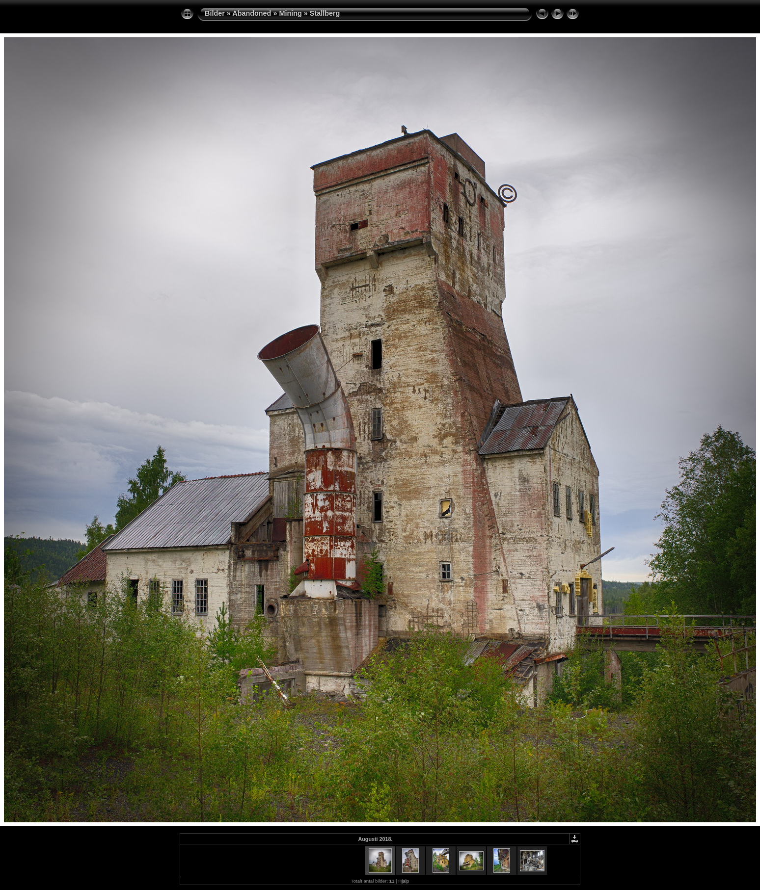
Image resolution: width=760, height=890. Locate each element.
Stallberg (325, 13)
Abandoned (251, 13)
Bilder (215, 13)
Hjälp (403, 881)
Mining (290, 13)
